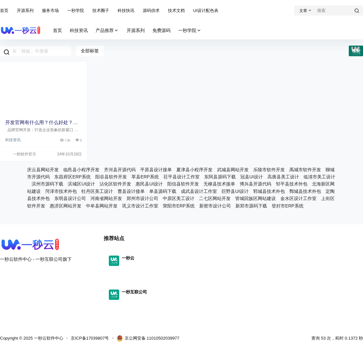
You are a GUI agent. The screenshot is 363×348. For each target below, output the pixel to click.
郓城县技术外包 (269, 191)
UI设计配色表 (205, 10)
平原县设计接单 (156, 169)
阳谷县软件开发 (111, 176)
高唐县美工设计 (283, 176)
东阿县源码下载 (220, 176)
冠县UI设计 (251, 176)
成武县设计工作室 (199, 191)
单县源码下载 (162, 191)
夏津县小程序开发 (194, 169)
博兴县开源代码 (255, 183)
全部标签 (90, 50)
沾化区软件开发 (115, 183)
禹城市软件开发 (305, 169)
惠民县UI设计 (149, 183)
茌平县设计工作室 (181, 176)
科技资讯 (13, 140)
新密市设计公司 (215, 205)
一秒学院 (75, 10)
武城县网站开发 (233, 169)
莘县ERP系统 (145, 176)
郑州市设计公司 (142, 198)
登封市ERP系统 (288, 205)
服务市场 (50, 10)
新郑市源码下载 (251, 205)
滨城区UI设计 (81, 183)
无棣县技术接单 (219, 183)
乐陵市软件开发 (269, 169)
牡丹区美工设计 (97, 191)
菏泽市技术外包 (61, 191)
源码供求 (151, 10)
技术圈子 (100, 10)
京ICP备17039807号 (90, 338)
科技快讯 (126, 10)
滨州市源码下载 (47, 183)
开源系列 (25, 10)
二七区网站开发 (215, 198)
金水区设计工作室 (298, 198)
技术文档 (176, 10)
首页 (4, 10)
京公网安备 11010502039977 (148, 338)
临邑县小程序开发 (81, 169)
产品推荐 (107, 30)
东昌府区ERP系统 (72, 176)
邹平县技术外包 (291, 183)
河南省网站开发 (106, 198)
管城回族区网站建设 (255, 198)
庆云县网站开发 (43, 169)
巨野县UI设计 (235, 191)
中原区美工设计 (178, 198)
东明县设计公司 (70, 198)
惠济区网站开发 (65, 205)
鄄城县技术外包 (305, 191)
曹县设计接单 (131, 191)
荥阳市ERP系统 (179, 205)
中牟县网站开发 (102, 205)
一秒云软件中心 (48, 338)
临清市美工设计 (319, 176)
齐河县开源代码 (120, 169)
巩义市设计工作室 (140, 205)
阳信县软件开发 (183, 183)
